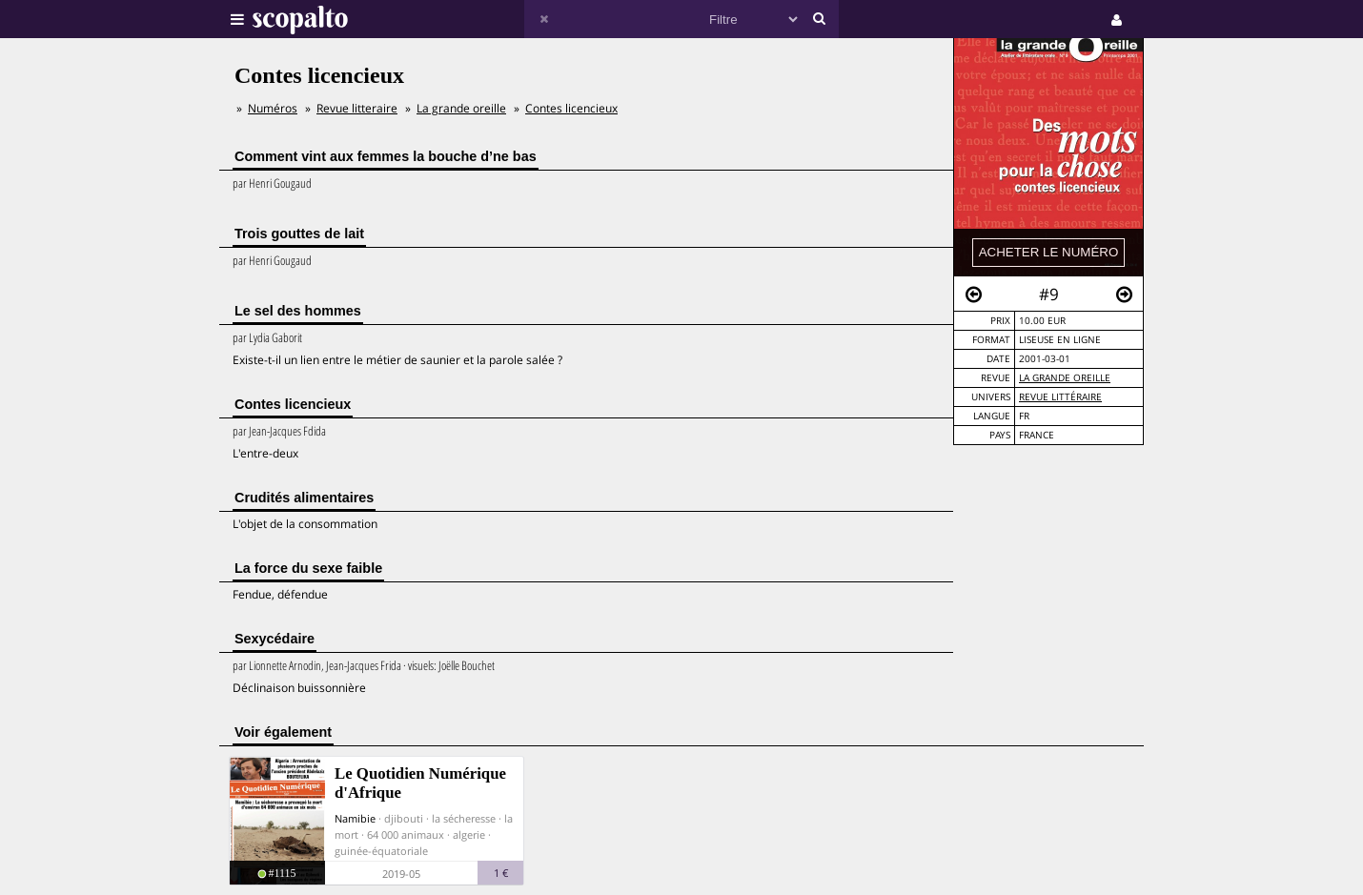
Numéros (272, 108)
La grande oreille (1064, 378)
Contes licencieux (571, 108)
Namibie (355, 818)
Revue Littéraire (1060, 397)
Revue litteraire (356, 108)
